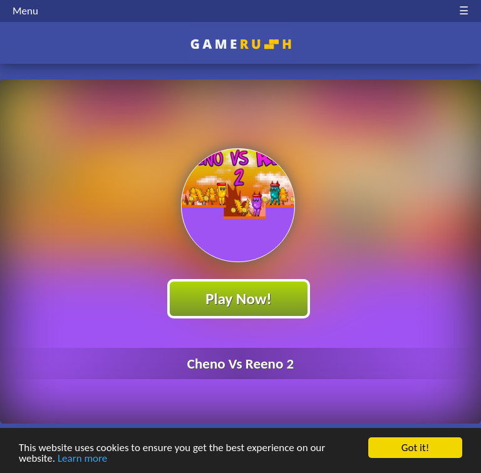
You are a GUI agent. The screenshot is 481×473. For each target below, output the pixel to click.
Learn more (82, 458)
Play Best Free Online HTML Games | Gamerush (241, 44)
